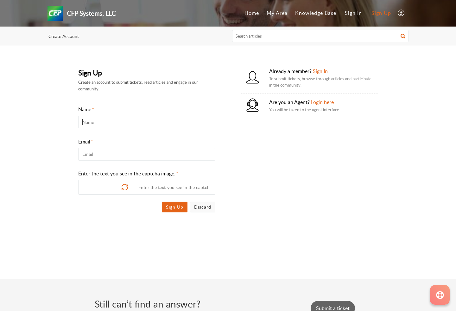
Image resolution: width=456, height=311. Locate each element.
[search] (320, 36)
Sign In (353, 12)
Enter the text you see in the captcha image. (128, 173)
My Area (277, 12)
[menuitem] (251, 13)
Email (85, 141)
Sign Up (381, 12)
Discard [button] (202, 207)
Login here (322, 102)
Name (86, 109)
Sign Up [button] (174, 207)
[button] (401, 13)
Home (251, 12)
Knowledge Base (315, 12)
